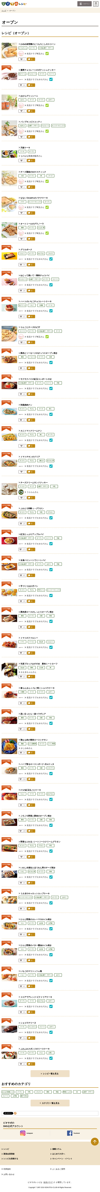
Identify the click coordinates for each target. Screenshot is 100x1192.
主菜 (50, 357)
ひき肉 (41, 667)
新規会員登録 (9, 1154)
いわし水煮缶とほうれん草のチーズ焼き (38, 868)
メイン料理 (51, 743)
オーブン (32, 48)
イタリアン (50, 768)
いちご (32, 305)
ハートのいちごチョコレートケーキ (36, 301)
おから (22, 100)
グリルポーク (26, 249)
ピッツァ (22, 331)
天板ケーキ (25, 147)
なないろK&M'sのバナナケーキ (34, 198)
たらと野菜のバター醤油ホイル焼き (36, 945)
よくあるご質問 (58, 1169)
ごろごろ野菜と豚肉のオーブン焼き (36, 816)
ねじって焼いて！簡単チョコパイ (35, 275)
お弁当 (41, 923)
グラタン (50, 512)
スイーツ (51, 74)
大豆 (22, 176)
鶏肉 (22, 743)
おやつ (50, 100)
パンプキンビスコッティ (31, 122)
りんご (22, 794)
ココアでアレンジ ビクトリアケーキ (36, 997)
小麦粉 (41, 305)
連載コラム (56, 1149)
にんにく (22, 253)
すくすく (22, 408)
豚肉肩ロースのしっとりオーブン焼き (37, 612)
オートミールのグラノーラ (32, 224)
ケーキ (22, 151)
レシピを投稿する (11, 1159)
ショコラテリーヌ (28, 1023)
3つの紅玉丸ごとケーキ (30, 790)
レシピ (6, 1149)
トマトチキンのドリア (30, 457)
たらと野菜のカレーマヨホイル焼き (36, 919)
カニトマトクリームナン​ (31, 431)
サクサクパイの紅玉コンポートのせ (36, 379)
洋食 (58, 383)
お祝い (50, 1052)
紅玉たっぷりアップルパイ (32, 534)
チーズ (32, 100)
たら (22, 923)
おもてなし (41, 253)
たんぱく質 (41, 227)
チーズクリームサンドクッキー (34, 482)
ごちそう (50, 253)
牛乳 (54, 486)
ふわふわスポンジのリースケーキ (35, 1049)
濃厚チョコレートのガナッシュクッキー (38, 70)
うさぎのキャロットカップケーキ (35, 893)
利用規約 (7, 1169)
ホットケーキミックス (58, 125)
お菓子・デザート (33, 125)
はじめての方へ (58, 1154)
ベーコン (31, 641)
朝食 (22, 227)
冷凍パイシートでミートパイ (33, 560)
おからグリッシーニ (29, 96)
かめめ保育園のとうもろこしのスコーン (38, 44)
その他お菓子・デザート (46, 48)
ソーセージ (31, 357)
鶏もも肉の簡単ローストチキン (34, 740)
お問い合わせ (9, 1174)
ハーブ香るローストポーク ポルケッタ (37, 764)
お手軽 (50, 923)
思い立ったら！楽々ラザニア (33, 714)
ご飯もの (41, 460)
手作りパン (41, 590)
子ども (32, 408)
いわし (22, 871)
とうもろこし (23, 48)
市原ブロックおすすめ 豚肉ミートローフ (38, 664)
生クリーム (22, 74)
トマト (22, 641)
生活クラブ (49, 1182)
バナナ (22, 201)
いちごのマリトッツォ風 (31, 971)
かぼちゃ (22, 125)
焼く (50, 408)
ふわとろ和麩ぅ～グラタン (32, 508)
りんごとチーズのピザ (30, 327)
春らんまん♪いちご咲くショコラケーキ (37, 688)
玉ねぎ (41, 641)
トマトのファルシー (29, 638)
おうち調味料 (32, 743)
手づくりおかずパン (29, 586)
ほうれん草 (50, 460)
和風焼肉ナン (26, 405)
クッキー (22, 486)
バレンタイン (32, 1026)
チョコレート (32, 74)
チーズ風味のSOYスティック (33, 172)
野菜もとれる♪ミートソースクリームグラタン (40, 842)
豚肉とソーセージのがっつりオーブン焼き (38, 353)
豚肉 (22, 357)
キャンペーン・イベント (62, 1159)
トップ (4, 11)
